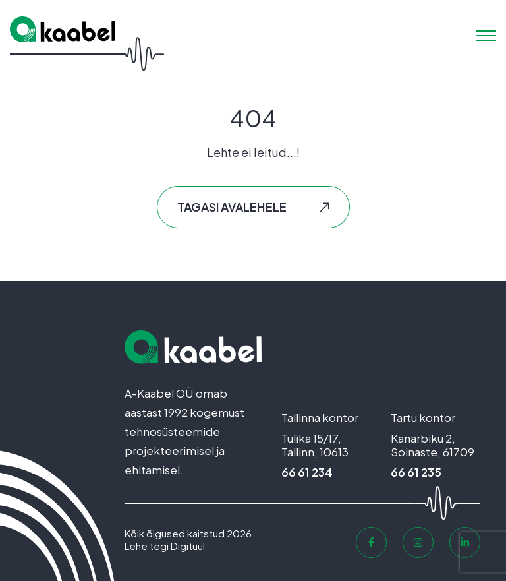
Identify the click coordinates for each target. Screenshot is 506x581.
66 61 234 (307, 472)
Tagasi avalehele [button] (232, 206)
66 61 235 (416, 472)
